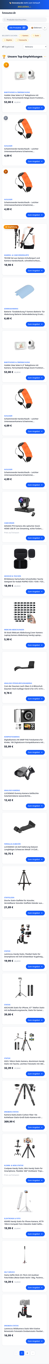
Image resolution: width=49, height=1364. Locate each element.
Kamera (24, 35)
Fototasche (22, 40)
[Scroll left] (4, 28)
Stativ (36, 35)
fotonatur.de (9, 12)
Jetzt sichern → (24, 6)
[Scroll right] (45, 28)
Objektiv (8, 40)
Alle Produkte (17, 27)
